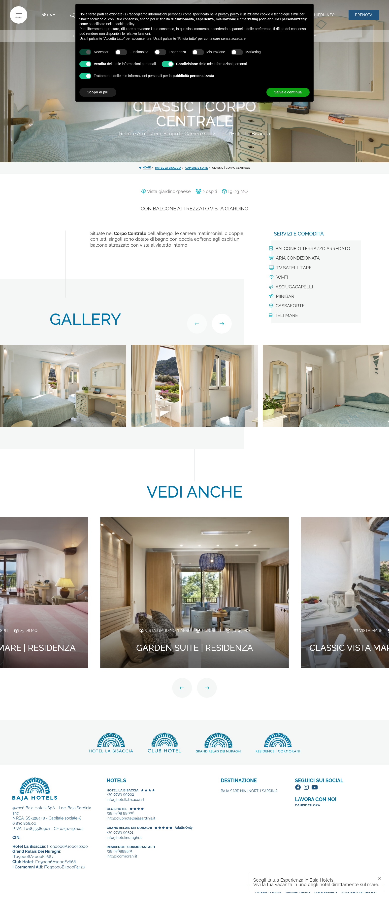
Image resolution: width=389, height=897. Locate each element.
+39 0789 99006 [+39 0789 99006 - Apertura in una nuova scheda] (120, 813)
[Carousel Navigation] (209, 324)
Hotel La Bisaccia (122, 790)
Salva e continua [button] (288, 92)
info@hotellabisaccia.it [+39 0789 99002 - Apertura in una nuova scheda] (125, 800)
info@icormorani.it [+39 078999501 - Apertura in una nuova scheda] (122, 856)
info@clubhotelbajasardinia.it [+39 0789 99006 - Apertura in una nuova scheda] (131, 818)
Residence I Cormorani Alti (131, 847)
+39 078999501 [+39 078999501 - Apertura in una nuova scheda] (119, 851)
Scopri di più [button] (97, 92)
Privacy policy (268, 892)
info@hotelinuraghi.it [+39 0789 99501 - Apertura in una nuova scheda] (124, 838)
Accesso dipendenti (359, 892)
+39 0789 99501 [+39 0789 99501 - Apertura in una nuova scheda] (120, 832)
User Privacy (326, 892)
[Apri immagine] (63, 385)
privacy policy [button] (228, 14)
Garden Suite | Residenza (194, 648)
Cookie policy (298, 892)
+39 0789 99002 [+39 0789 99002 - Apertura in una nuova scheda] (120, 794)
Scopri (111, 742)
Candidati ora (307, 805)
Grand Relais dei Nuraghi (129, 828)
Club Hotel (117, 809)
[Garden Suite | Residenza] (194, 592)
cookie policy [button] (124, 24)
